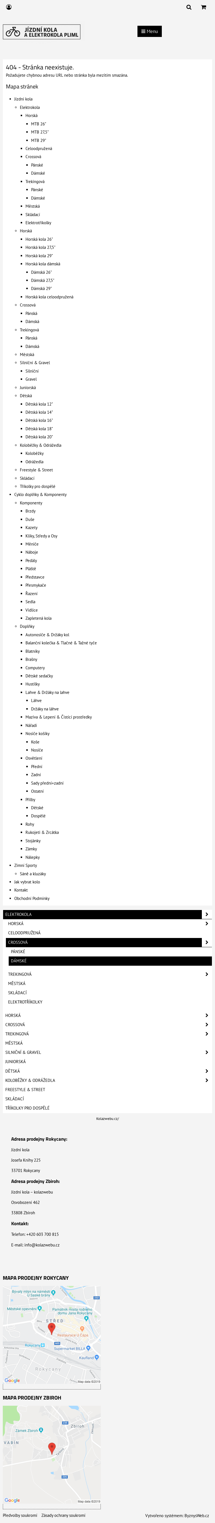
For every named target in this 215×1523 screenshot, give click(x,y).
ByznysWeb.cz (196, 1515)
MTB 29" (38, 140)
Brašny (31, 659)
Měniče (32, 544)
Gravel (31, 379)
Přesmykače (35, 585)
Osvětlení (33, 758)
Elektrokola (30, 107)
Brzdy (30, 511)
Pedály (31, 560)
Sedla (30, 601)
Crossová (33, 156)
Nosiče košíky (37, 733)
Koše (35, 742)
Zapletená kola (38, 618)
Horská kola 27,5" (40, 247)
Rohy (29, 824)
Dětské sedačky (39, 676)
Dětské (37, 807)
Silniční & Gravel (35, 362)
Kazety (31, 527)
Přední (36, 766)
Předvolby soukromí (20, 1515)
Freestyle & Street (36, 469)
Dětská (26, 395)
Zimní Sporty (25, 865)
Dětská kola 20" (39, 436)
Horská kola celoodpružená (49, 297)
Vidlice (31, 610)
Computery (35, 667)
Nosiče (37, 750)
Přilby (30, 799)
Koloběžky (34, 453)
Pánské (37, 165)
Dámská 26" (41, 272)
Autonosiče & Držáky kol (47, 634)
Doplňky (27, 626)
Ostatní (37, 791)
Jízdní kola (23, 99)
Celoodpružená (38, 148)
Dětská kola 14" (39, 412)
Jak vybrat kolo (27, 882)
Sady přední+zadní (47, 783)
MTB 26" (38, 124)
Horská (31, 115)
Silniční (32, 371)
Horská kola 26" (39, 239)
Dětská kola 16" (39, 420)
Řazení (31, 593)
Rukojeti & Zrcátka (42, 832)
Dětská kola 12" (39, 404)
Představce (35, 577)
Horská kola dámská (42, 263)
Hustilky (32, 684)
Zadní (36, 774)
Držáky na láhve (45, 709)
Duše (29, 519)
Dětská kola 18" (39, 428)
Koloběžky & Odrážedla (40, 445)
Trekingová (35, 181)
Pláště (30, 568)
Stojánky (33, 840)
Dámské (38, 173)
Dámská (32, 321)
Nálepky (32, 857)
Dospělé (38, 815)
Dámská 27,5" (42, 280)
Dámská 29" (41, 288)
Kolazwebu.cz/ (107, 1118)
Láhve (36, 700)
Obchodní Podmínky (32, 898)
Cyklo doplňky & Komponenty (40, 494)
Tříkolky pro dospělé (37, 486)
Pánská (31, 313)
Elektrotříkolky (38, 222)
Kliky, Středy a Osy (41, 536)
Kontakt (21, 890)
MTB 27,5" (40, 132)
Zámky (31, 848)
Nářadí (31, 725)
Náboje (31, 552)
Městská (32, 206)
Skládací (32, 214)
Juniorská (28, 387)
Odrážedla (34, 461)
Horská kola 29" (39, 255)
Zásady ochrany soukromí (63, 1515)
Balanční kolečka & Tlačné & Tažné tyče (61, 642)
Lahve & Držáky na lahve (47, 692)
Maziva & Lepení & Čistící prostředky (58, 717)
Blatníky (32, 651)
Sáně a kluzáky (33, 873)
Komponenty (31, 503)
